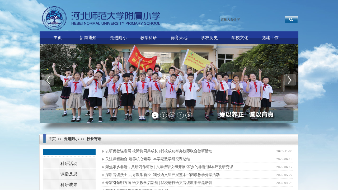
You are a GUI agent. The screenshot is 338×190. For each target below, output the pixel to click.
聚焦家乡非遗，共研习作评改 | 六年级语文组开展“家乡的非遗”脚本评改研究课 (169, 167)
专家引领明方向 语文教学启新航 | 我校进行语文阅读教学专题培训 (158, 183)
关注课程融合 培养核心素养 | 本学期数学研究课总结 (147, 159)
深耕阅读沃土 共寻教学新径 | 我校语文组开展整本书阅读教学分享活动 (162, 175)
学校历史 (209, 37)
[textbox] (252, 19)
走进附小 (118, 37)
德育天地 (179, 37)
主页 (57, 37)
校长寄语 (94, 139)
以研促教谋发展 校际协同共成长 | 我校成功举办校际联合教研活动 (158, 151)
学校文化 (239, 37)
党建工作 (270, 37)
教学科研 (148, 37)
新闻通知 (87, 37)
